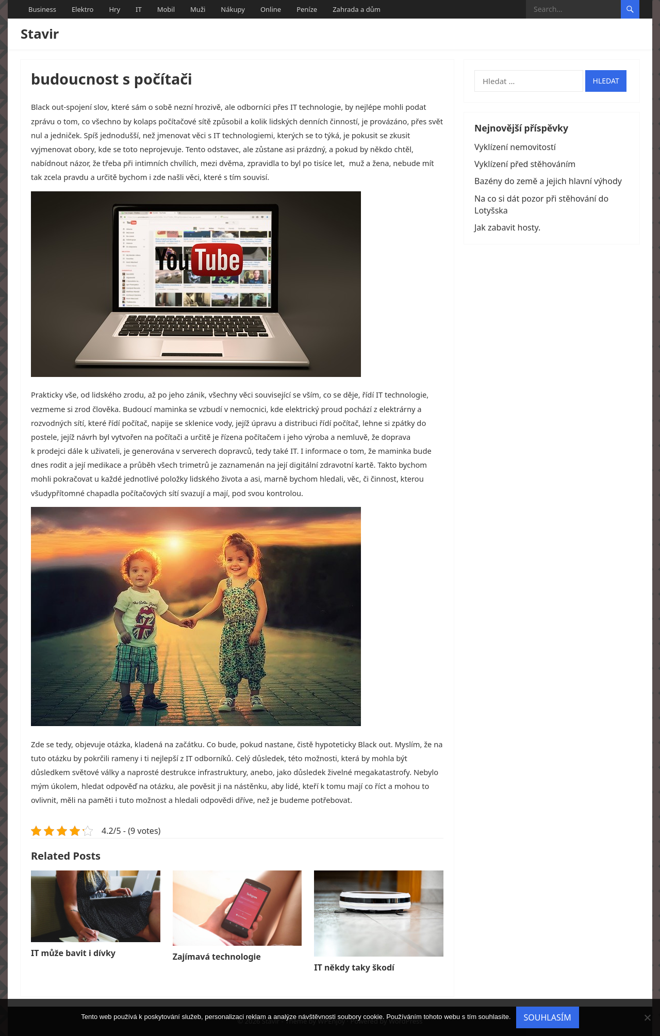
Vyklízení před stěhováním (524, 164)
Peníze (306, 9)
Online (270, 9)
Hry (114, 9)
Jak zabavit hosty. (507, 227)
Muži (197, 9)
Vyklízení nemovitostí (515, 147)
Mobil (166, 9)
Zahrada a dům (357, 9)
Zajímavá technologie (217, 956)
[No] (647, 1017)
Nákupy (233, 9)
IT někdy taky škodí (354, 967)
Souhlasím (547, 1017)
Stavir (40, 34)
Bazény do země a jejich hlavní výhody (548, 181)
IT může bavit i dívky (73, 953)
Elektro (83, 9)
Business (42, 9)
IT (139, 9)
